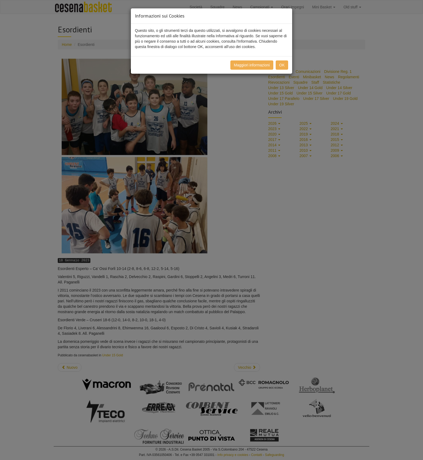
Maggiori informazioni (252, 65)
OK (282, 65)
